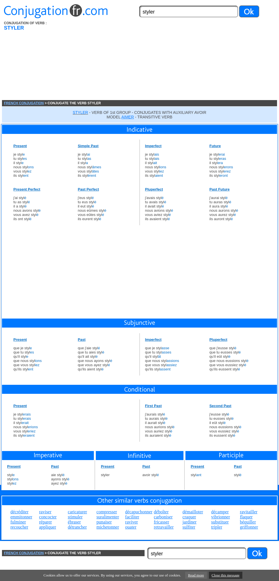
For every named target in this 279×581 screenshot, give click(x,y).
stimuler (75, 516)
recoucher (19, 527)
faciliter (132, 516)
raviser (45, 511)
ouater (130, 527)
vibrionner (220, 516)
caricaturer (77, 511)
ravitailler (248, 511)
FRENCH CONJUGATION (24, 103)
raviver (131, 522)
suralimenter (107, 516)
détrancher (77, 527)
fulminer (18, 522)
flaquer (246, 516)
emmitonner (21, 516)
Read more (196, 575)
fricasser (161, 522)
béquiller (248, 522)
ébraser (74, 522)
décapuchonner (138, 511)
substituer (220, 522)
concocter (48, 516)
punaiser (104, 522)
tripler (216, 527)
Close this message (226, 575)
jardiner (190, 522)
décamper (220, 511)
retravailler (164, 527)
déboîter (161, 511)
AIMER (127, 117)
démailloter (193, 511)
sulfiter (189, 527)
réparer (45, 522)
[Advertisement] (153, 60)
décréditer (19, 511)
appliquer (47, 527)
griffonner (249, 527)
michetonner (107, 527)
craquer (189, 516)
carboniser (163, 516)
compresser (106, 511)
